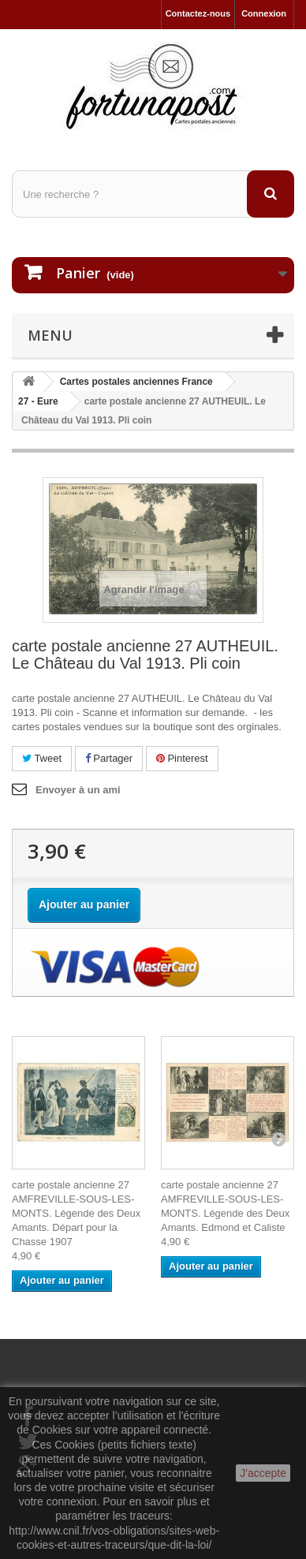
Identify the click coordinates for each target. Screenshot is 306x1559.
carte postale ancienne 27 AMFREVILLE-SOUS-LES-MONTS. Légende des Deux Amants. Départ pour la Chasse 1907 (76, 1213)
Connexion (263, 13)
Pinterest (182, 758)
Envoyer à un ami (78, 790)
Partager (108, 758)
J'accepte (263, 1473)
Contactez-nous (198, 13)
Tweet (42, 758)
